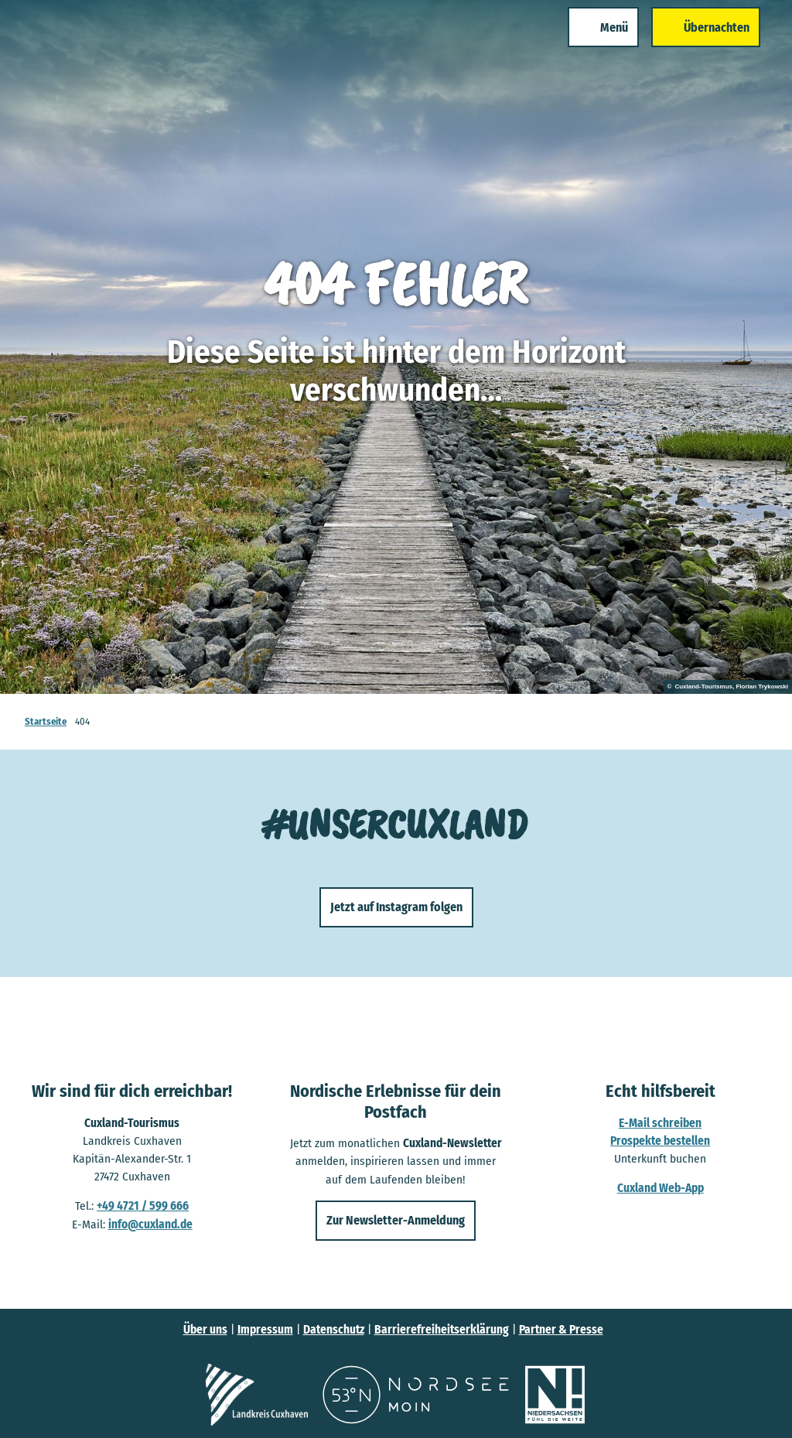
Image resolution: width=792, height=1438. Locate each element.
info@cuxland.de (150, 1224)
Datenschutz (333, 1330)
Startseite (46, 721)
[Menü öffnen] (585, 45)
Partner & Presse (561, 1330)
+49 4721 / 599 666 (143, 1206)
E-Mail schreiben (660, 1122)
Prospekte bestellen (660, 1140)
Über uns (205, 1330)
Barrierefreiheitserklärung (441, 1330)
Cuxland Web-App (659, 1188)
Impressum (265, 1330)
